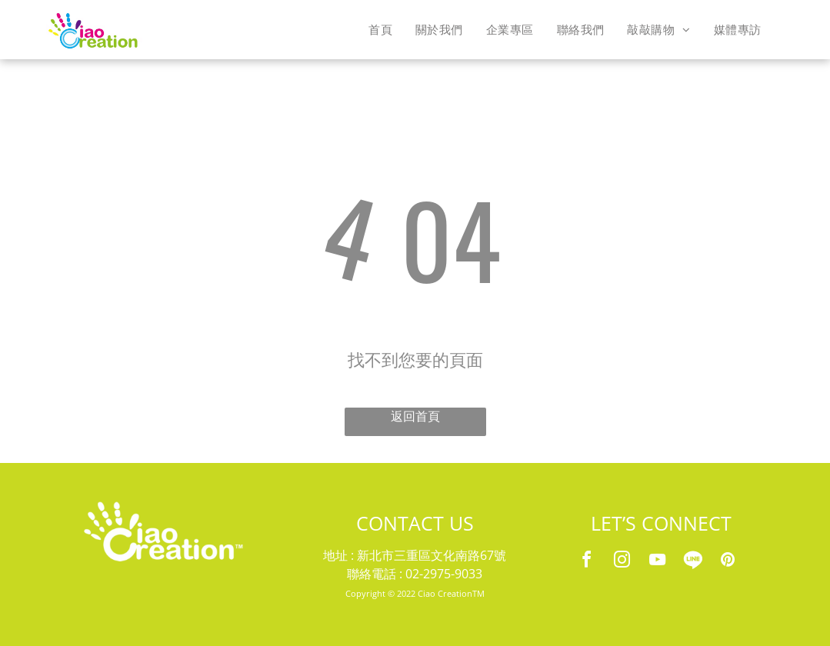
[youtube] (657, 562)
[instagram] (621, 562)
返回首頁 (415, 416)
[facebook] (586, 562)
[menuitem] (380, 29)
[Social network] (692, 562)
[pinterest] (727, 562)
